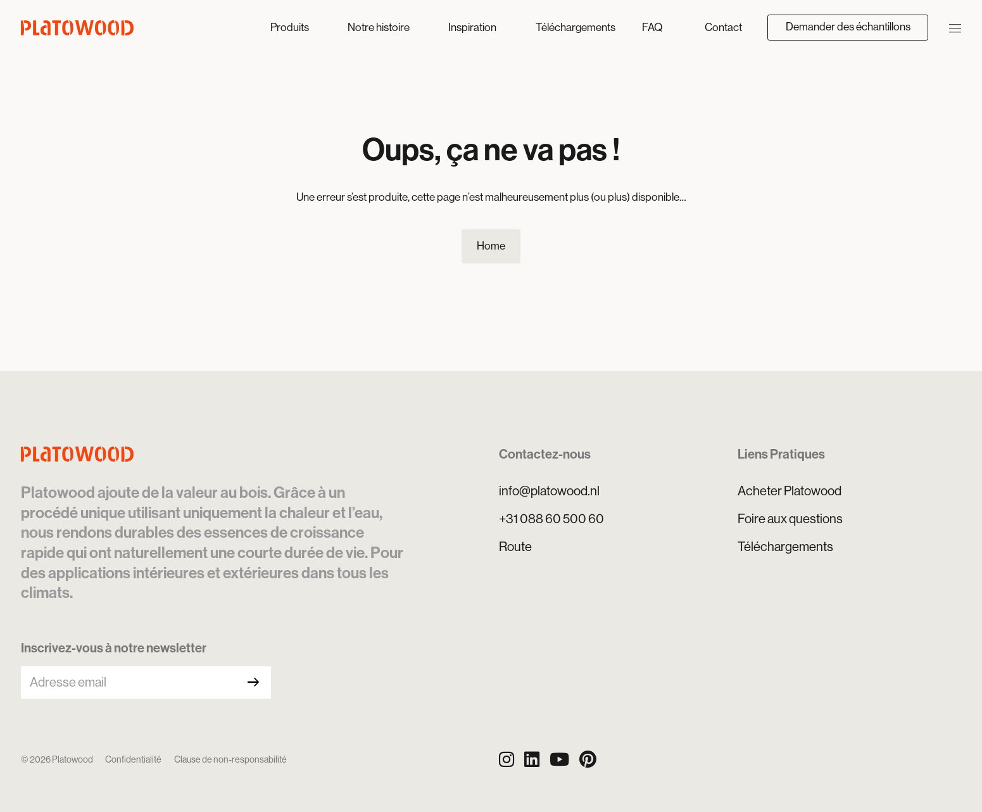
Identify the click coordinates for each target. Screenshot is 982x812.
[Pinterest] (587, 760)
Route (515, 546)
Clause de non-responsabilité (230, 759)
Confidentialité (133, 759)
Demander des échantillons (848, 26)
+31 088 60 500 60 (551, 518)
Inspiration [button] (473, 27)
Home (491, 245)
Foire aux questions (790, 518)
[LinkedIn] (531, 760)
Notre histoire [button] (380, 27)
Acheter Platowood (789, 490)
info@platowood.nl (549, 490)
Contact (723, 27)
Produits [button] (290, 27)
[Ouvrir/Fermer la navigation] (955, 28)
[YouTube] (559, 760)
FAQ (652, 27)
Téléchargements (575, 27)
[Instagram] (506, 760)
